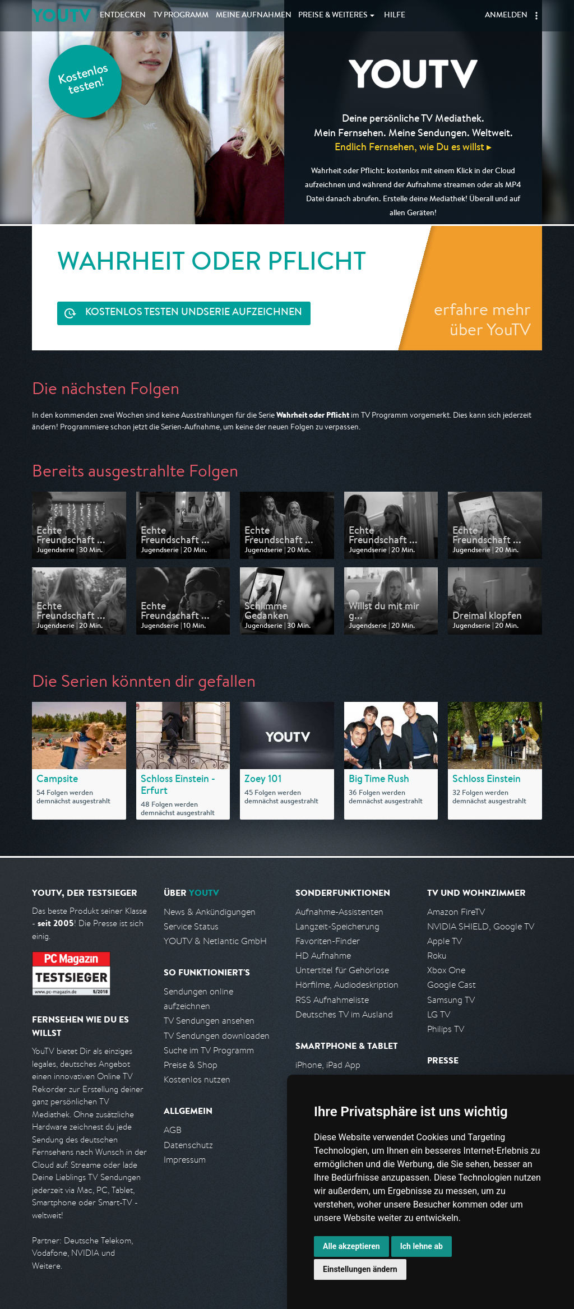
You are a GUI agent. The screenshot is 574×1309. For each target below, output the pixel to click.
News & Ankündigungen (210, 912)
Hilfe (394, 16)
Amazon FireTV (456, 912)
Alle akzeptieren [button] (351, 1246)
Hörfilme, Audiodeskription (347, 985)
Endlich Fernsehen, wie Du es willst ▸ (413, 147)
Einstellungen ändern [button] (360, 1269)
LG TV (438, 1014)
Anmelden (506, 16)
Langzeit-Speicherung (337, 926)
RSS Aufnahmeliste (332, 1000)
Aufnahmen (253, 16)
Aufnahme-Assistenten (339, 912)
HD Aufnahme (323, 955)
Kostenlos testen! (83, 80)
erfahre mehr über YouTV (482, 319)
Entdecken (123, 16)
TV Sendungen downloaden (217, 1036)
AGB (173, 1130)
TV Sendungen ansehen (209, 1020)
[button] (536, 15)
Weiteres (333, 16)
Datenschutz (188, 1145)
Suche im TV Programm (209, 1050)
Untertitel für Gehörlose (342, 970)
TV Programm (181, 16)
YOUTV (61, 15)
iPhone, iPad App (327, 1065)
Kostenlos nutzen (197, 1079)
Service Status (191, 926)
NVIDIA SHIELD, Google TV (480, 926)
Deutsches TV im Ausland (344, 1014)
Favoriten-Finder (327, 941)
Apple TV (444, 941)
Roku (436, 955)
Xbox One (446, 970)
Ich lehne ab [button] (421, 1246)
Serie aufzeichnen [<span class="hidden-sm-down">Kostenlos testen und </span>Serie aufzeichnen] (193, 313)
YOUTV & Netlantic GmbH (215, 941)
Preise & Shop (190, 1065)
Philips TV (445, 1029)
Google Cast (451, 985)
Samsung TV (451, 1000)
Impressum (185, 1159)
